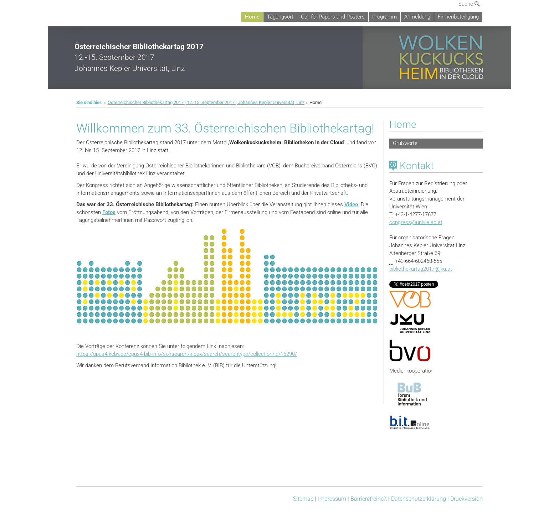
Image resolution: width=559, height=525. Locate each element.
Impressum (332, 498)
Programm (384, 17)
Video (351, 204)
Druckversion (466, 498)
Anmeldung (417, 17)
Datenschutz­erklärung (418, 498)
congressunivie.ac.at (415, 222)
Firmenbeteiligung (458, 17)
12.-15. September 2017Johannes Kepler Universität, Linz (139, 57)
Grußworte (405, 143)
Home (252, 17)
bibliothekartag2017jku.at (420, 269)
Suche (469, 4)
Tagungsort (280, 17)
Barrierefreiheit (368, 498)
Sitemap (303, 498)
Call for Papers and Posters (333, 17)
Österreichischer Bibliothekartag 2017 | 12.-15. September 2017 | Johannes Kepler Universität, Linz (206, 102)
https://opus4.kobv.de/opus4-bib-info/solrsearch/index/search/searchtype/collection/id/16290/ (186, 354)
